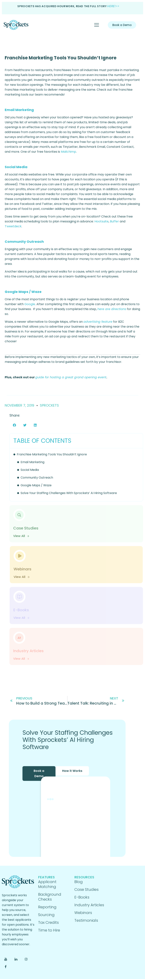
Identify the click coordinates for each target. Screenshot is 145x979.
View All (21, 536)
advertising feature (97, 321)
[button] (14, 425)
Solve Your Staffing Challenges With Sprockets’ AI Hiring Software (69, 493)
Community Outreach (37, 477)
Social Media (30, 470)
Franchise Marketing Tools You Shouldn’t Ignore (60, 58)
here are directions (111, 309)
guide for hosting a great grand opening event (70, 377)
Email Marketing (32, 462)
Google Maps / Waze (36, 485)
